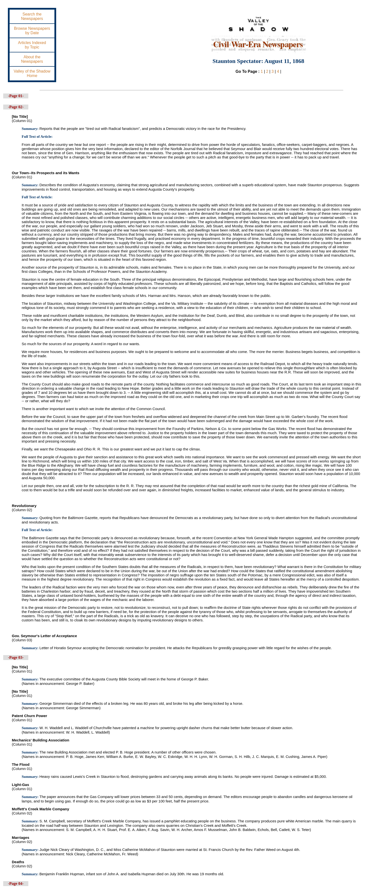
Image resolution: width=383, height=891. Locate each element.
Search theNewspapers (32, 16)
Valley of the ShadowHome (32, 73)
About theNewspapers (32, 59)
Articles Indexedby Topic (32, 45)
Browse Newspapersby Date (32, 30)
